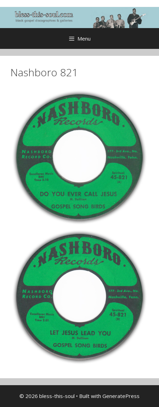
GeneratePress (121, 395)
